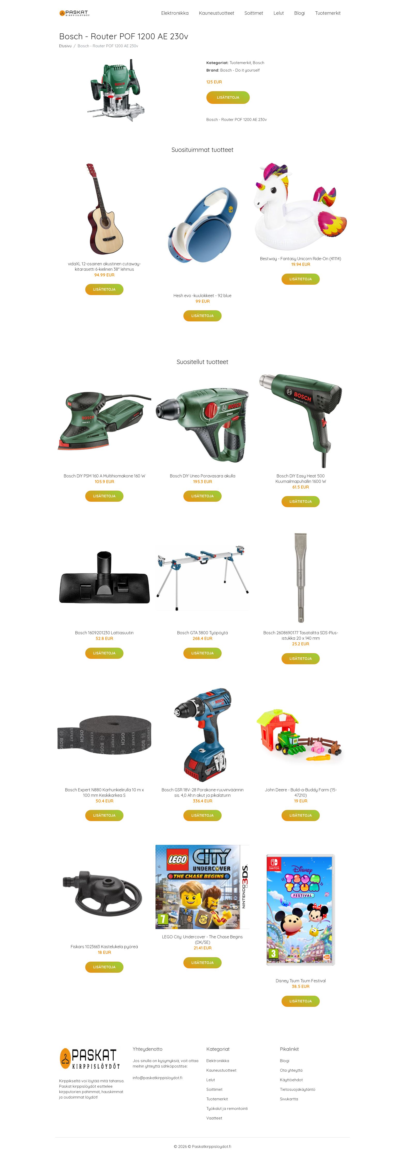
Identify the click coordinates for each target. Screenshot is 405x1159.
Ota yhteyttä (291, 1073)
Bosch (258, 66)
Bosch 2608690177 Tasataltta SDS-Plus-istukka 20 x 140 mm (300, 639)
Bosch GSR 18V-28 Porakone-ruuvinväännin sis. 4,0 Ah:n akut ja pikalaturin (203, 796)
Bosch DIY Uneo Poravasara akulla (202, 479)
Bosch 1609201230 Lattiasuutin (104, 636)
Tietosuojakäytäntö (297, 1093)
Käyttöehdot (291, 1083)
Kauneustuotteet (216, 15)
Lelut (279, 15)
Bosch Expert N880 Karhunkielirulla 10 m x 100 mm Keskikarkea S (104, 796)
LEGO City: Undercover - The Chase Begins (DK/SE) (202, 943)
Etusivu (65, 49)
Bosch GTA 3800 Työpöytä (202, 636)
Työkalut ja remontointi (227, 1112)
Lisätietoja (228, 101)
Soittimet (254, 15)
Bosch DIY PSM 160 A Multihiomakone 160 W (104, 479)
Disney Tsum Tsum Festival (301, 984)
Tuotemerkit (328, 15)
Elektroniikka (175, 15)
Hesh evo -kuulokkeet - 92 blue (202, 299)
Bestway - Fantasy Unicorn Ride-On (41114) (300, 262)
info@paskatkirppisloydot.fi (157, 1081)
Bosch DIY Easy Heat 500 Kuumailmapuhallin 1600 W (301, 482)
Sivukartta (289, 1102)
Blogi (299, 15)
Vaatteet (214, 1121)
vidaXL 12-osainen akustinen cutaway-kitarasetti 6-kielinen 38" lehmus (104, 270)
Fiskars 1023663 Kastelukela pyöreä (104, 950)
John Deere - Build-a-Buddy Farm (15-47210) (301, 796)
